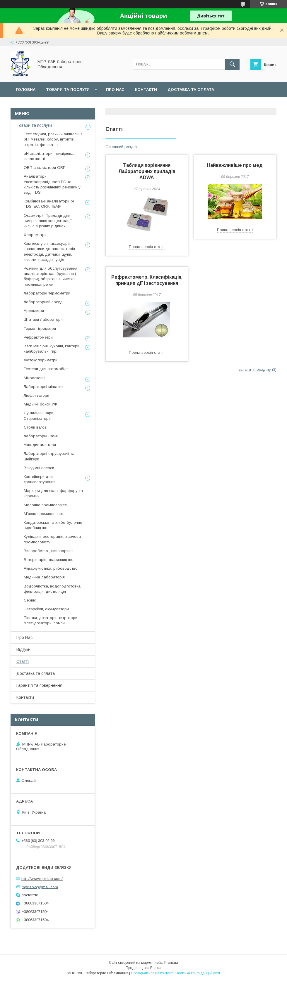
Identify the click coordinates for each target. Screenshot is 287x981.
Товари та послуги (68, 89)
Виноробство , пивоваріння (49, 551)
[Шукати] (232, 64)
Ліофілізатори (36, 395)
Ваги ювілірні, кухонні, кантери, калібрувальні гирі (52, 348)
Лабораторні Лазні (41, 436)
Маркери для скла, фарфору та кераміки (53, 493)
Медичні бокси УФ (40, 404)
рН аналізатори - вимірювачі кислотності (50, 156)
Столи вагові (35, 427)
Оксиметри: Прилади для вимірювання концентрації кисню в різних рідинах (48, 220)
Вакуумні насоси (39, 468)
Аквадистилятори (40, 445)
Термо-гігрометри (40, 328)
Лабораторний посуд (43, 302)
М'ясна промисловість (44, 514)
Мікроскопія (34, 378)
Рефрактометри (38, 337)
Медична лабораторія (44, 577)
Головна (25, 89)
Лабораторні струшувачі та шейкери (49, 456)
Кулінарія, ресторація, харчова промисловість (52, 539)
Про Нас (24, 637)
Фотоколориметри (40, 360)
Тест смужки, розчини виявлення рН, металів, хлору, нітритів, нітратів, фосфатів (53, 139)
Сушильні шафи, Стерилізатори (39, 415)
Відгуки (23, 649)
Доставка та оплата (191, 89)
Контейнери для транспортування (39, 479)
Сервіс (114, 105)
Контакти (146, 89)
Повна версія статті (147, 247)
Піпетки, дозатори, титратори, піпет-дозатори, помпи (51, 620)
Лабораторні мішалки (44, 386)
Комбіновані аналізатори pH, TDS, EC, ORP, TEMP (50, 204)
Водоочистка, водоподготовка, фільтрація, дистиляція (52, 589)
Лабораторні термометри (47, 293)
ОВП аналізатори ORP (45, 167)
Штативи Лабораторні (44, 319)
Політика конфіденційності (197, 973)
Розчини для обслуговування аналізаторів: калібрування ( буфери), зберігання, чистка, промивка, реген (50, 276)
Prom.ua (171, 963)
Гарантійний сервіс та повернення (56, 105)
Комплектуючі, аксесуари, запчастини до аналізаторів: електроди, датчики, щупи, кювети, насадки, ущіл (50, 251)
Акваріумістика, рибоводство (51, 568)
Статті (22, 661)
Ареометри (34, 310)
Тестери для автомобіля (46, 369)
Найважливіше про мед (235, 165)
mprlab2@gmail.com (40, 887)
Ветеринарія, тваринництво (49, 559)
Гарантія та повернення (39, 685)
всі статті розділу (255, 369)
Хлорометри (35, 235)
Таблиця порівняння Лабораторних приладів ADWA (146, 171)
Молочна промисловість (46, 505)
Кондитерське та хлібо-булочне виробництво (53, 525)
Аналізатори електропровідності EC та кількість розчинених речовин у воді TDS (52, 184)
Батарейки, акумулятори (46, 609)
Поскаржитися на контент (152, 973)
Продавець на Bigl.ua (143, 968)
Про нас (115, 89)
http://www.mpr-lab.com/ (42, 878)
